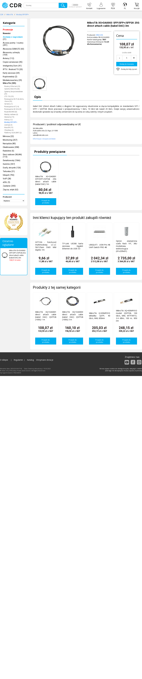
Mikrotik (99, 35)
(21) (13, 38)
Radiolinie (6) (8, 151)
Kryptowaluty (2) (10, 77)
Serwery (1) (8, 104)
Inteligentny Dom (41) (12, 66)
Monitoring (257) (10, 140)
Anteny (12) (8, 120)
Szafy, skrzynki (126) (12, 168)
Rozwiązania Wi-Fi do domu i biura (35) (14, 100)
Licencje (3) (8, 125)
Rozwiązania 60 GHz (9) (12, 109)
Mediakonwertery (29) (12, 80)
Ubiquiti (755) (8, 175)
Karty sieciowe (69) (11, 73)
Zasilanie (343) (9, 186)
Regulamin (18, 360)
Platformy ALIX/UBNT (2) (12, 132)
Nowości (6, 33)
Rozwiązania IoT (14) (11, 106)
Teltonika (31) (9, 171)
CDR (1, 14)
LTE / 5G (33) (9, 96)
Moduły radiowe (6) (11, 114)
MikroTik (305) (9, 83)
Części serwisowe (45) (12, 62)
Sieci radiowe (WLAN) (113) (12, 155)
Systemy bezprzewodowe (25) (13, 92)
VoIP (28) (7, 179)
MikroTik (9, 14)
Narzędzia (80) (9, 143)
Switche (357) (9, 164)
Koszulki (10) (8, 127)
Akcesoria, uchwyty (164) (11, 53)
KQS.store (17, 373)
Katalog (30, 360)
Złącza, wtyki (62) (10, 190)
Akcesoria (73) (9, 117)
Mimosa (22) (8, 136)
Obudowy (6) (8, 130)
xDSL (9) (6, 182)
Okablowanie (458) (11, 147)
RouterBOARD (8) (10, 112)
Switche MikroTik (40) (12, 89)
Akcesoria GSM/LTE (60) (13, 49)
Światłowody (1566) (11, 160)
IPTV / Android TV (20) (13, 69)
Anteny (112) (8, 58)
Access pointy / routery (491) (13, 44)
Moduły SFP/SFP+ (22, 14)
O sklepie (4, 360)
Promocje (8, 29)
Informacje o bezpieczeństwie (44, 139)
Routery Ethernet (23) (12, 86)
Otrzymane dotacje (44, 360)
